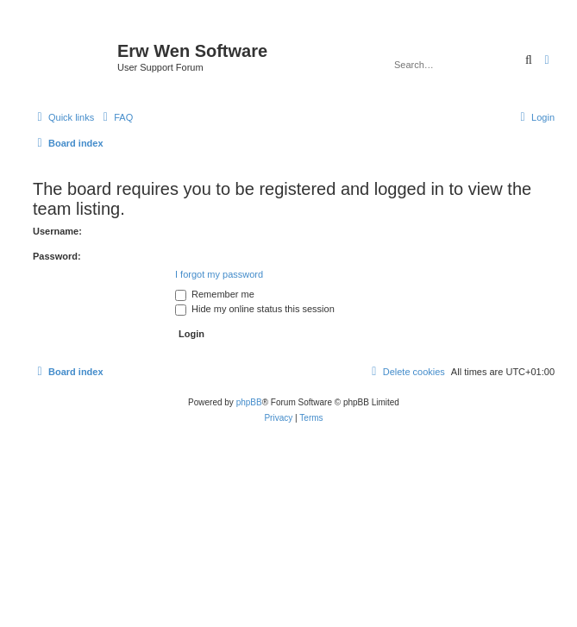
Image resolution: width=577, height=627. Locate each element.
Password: (57, 256)
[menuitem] (115, 117)
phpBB (249, 402)
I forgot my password (219, 274)
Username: (57, 231)
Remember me (214, 294)
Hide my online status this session (255, 309)
